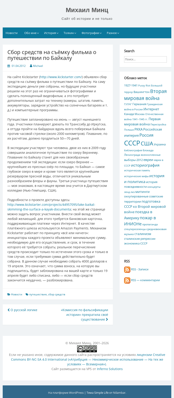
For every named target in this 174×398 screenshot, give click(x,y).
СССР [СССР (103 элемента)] (132, 142)
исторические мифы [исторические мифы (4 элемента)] (136, 176)
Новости (12, 33)
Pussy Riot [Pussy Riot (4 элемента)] (144, 85)
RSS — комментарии (142, 280)
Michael (38, 66)
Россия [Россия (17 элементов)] (146, 135)
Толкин (69, 33)
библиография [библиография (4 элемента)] (133, 150)
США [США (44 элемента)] (147, 143)
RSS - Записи (136, 269)
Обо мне (30, 33)
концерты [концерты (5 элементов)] (154, 186)
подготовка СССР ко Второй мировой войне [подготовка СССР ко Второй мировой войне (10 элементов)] (145, 206)
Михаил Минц (87, 10)
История (50, 33)
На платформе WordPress (66, 393)
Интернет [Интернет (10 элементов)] (151, 108)
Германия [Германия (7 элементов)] (139, 104)
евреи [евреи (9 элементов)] (148, 159)
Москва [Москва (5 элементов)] (140, 114)
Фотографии (90, 33)
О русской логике (22, 310)
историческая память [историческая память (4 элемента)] (137, 170)
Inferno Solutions (110, 369)
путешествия (38, 294)
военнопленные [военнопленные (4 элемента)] (151, 154)
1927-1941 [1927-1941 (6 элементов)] (131, 85)
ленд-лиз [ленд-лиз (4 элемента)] (129, 192)
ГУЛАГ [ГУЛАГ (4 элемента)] (128, 104)
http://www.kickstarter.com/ (61, 77)
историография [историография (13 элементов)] (145, 165)
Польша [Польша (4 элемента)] (129, 129)
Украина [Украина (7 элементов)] (160, 144)
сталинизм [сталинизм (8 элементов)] (142, 234)
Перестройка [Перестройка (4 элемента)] (158, 124)
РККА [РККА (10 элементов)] (138, 129)
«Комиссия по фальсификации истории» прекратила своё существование (84, 314)
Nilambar (119, 393)
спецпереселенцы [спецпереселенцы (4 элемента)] (135, 229)
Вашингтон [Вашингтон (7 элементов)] (141, 92)
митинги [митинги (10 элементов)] (142, 191)
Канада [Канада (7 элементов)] (129, 114)
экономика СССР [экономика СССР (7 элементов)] (135, 243)
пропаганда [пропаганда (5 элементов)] (150, 224)
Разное (112, 33)
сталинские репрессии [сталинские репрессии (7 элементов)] (139, 239)
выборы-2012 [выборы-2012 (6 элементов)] (133, 160)
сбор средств (56, 294)
